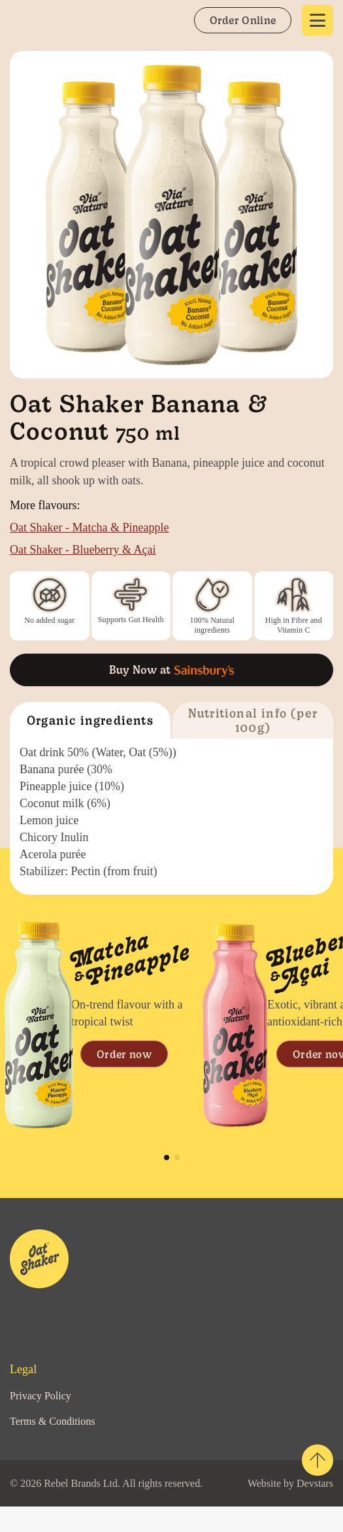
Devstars (86, 1508)
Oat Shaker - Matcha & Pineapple (100, 527)
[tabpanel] (98, 1025)
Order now (124, 1053)
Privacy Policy (43, 1395)
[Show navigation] (317, 20)
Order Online (242, 19)
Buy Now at (171, 669)
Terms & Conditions (57, 1421)
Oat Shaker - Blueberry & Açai (91, 549)
